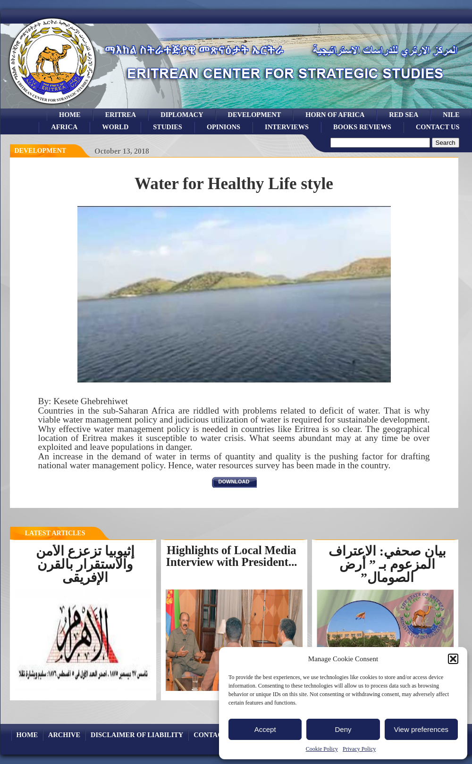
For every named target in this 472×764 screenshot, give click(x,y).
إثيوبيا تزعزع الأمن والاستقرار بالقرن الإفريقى (85, 564)
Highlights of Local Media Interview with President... (231, 556)
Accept (265, 729)
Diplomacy (181, 114)
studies (167, 127)
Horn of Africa (334, 114)
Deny (343, 729)
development (254, 114)
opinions (223, 127)
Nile (451, 114)
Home (70, 114)
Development (41, 150)
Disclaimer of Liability (137, 735)
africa (64, 127)
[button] (453, 659)
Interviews (287, 127)
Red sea (403, 114)
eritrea (120, 114)
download (234, 481)
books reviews (362, 127)
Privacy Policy (359, 749)
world (115, 127)
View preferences (421, 729)
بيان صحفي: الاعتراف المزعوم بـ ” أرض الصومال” (387, 564)
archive (64, 735)
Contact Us (438, 127)
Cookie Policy (322, 749)
